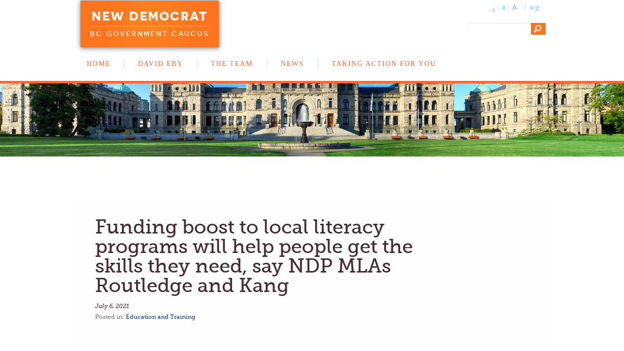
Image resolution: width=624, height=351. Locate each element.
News (292, 63)
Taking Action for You (384, 63)
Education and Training (160, 316)
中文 (534, 8)
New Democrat (150, 16)
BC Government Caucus (149, 34)
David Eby (160, 63)
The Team (232, 63)
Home (99, 63)
